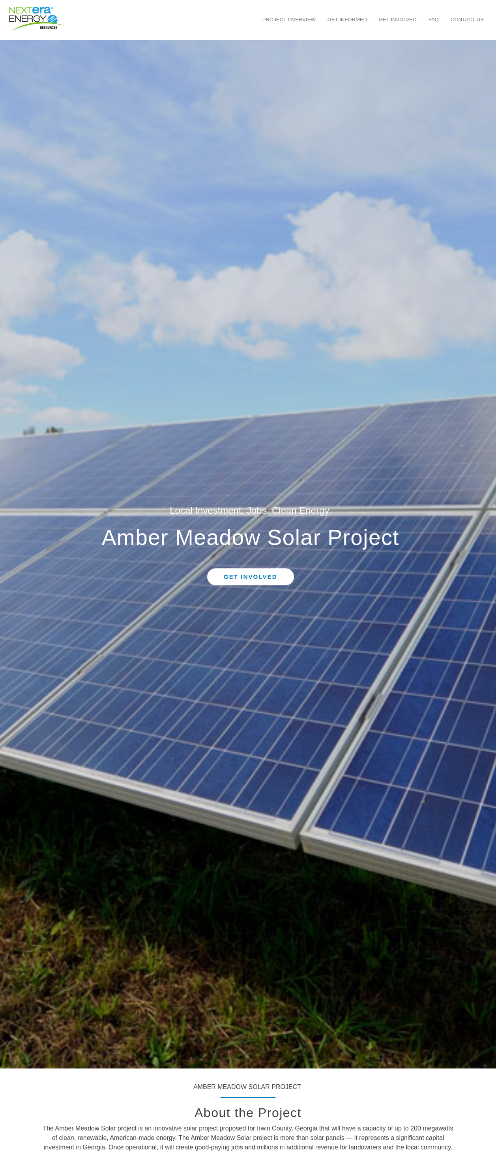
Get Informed (347, 20)
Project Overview (289, 20)
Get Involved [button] (250, 576)
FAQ (434, 20)
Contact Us (467, 20)
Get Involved (398, 20)
